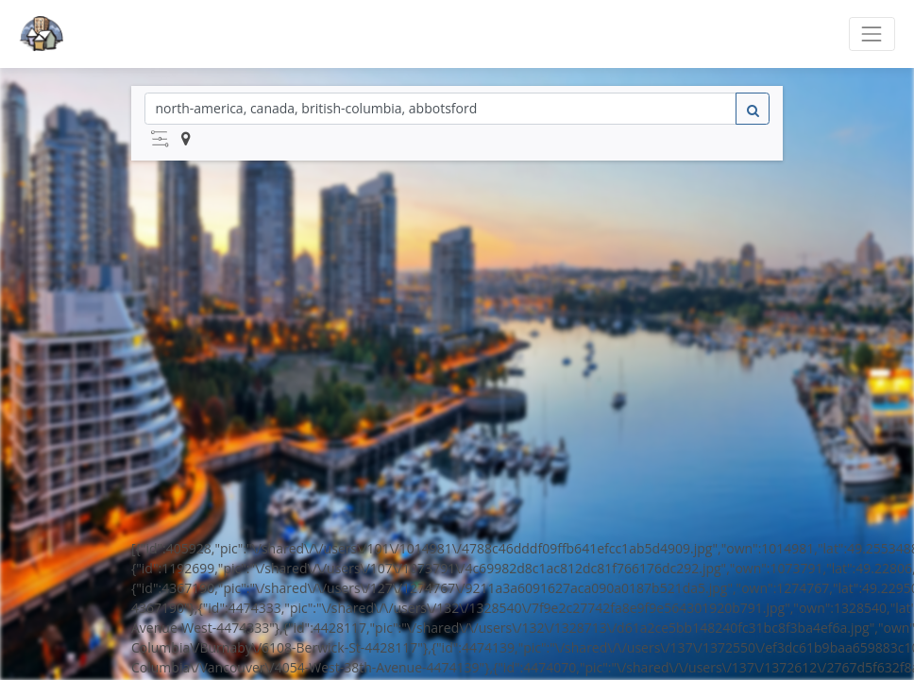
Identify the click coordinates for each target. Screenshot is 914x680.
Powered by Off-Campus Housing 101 (457, 643)
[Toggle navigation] (872, 33)
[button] (159, 139)
